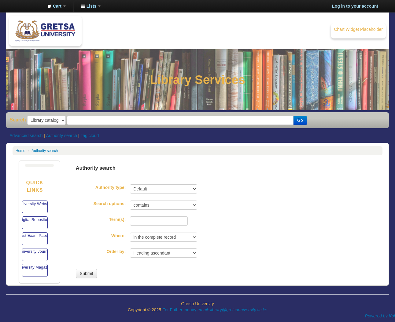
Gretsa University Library (27, 6)
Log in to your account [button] (355, 6)
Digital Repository (35, 219)
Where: (118, 235)
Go (300, 120)
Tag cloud (89, 135)
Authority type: (110, 187)
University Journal (35, 251)
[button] (56, 6)
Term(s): (117, 219)
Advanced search (25, 135)
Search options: (110, 203)
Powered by (377, 315)
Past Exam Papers (35, 235)
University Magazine (35, 267)
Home (20, 151)
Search (17, 119)
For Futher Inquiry (214, 309)
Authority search (61, 135)
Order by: (116, 251)
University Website (35, 203)
